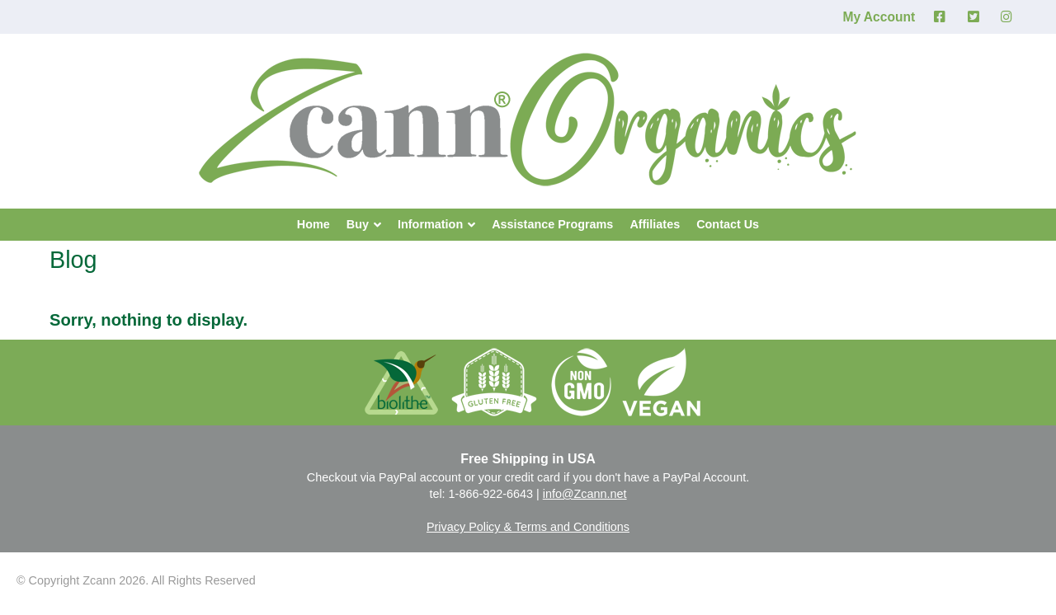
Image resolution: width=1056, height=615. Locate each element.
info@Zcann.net (585, 493)
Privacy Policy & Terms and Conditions (528, 526)
